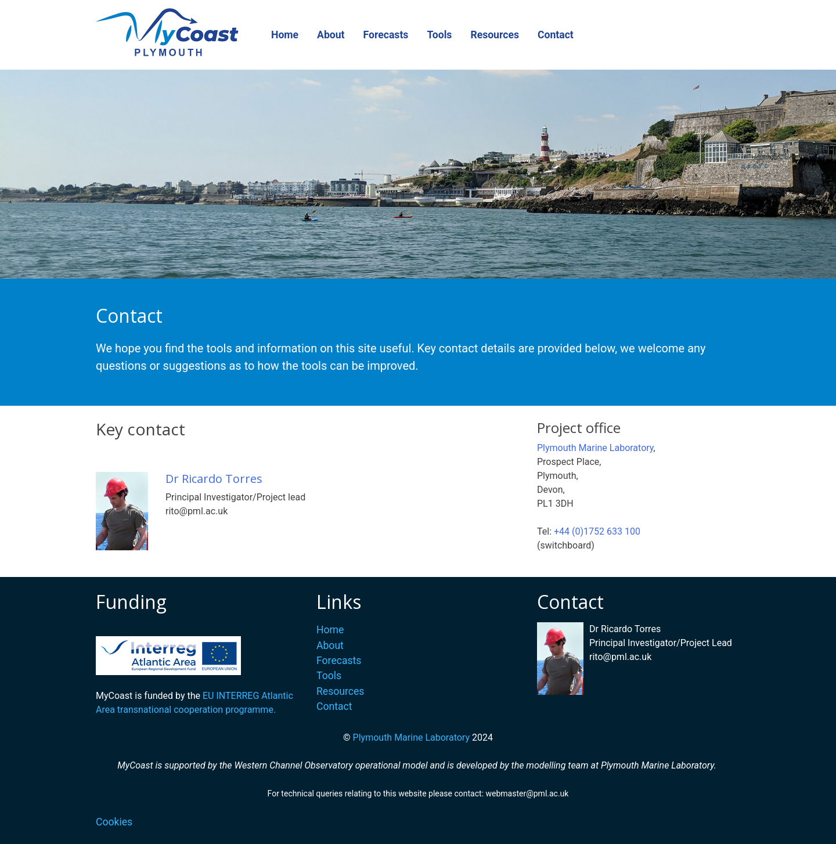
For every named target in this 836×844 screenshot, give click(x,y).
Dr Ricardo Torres (213, 478)
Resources (494, 35)
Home (284, 35)
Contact (556, 35)
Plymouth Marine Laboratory (595, 447)
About (330, 35)
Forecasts (386, 35)
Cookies (114, 822)
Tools (439, 35)
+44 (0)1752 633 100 (597, 531)
